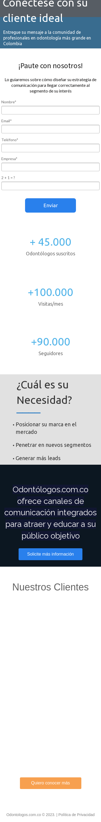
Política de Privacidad (76, 815)
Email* (6, 120)
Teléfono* (9, 139)
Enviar (50, 205)
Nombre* (8, 102)
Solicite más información (50, 554)
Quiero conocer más (50, 783)
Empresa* (9, 158)
